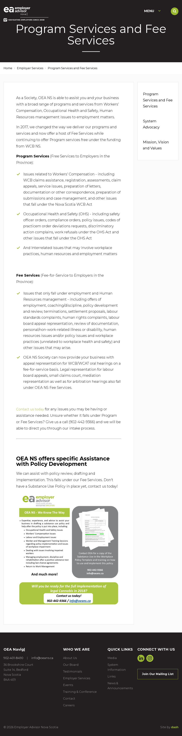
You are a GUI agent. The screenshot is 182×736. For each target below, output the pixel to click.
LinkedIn (140, 658)
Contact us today (31, 409)
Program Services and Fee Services (158, 100)
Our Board (71, 664)
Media (112, 658)
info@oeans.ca (42, 658)
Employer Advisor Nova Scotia (24, 11)
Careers (68, 705)
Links (112, 676)
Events (68, 685)
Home (8, 68)
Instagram (149, 658)
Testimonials (72, 671)
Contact (69, 698)
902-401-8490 (13, 658)
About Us (70, 658)
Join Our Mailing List (157, 674)
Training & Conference (80, 691)
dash (174, 727)
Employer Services (30, 68)
